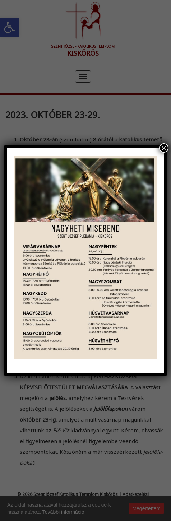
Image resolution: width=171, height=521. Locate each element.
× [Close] (163, 148)
